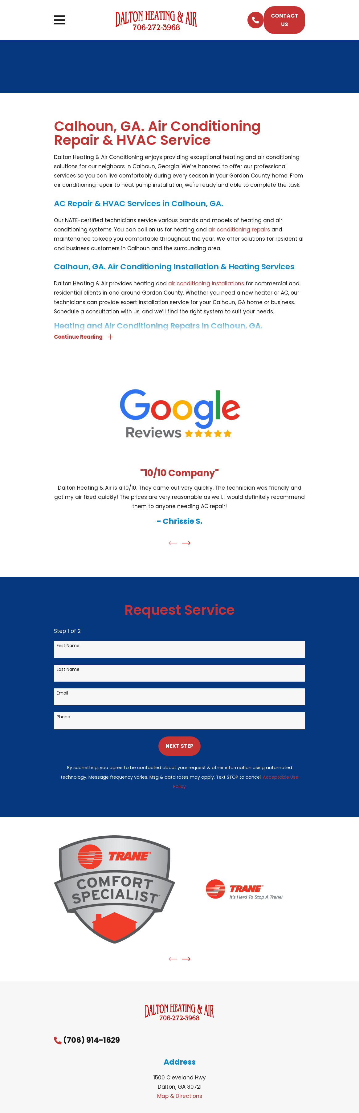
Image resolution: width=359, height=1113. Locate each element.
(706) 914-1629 (91, 1042)
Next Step (179, 748)
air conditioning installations (206, 283)
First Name (68, 647)
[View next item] (186, 545)
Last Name (68, 671)
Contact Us (284, 20)
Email (62, 695)
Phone (63, 718)
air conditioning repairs (239, 229)
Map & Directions (179, 1098)
